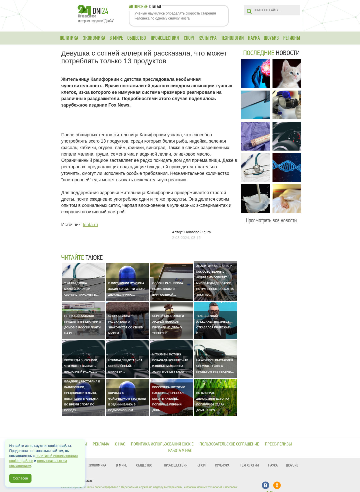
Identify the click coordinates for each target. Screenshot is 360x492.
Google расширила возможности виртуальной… (167, 289)
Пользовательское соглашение (229, 444)
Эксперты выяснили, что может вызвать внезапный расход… (81, 366)
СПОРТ (189, 38)
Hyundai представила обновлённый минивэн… (125, 366)
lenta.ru (90, 224)
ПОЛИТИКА (69, 38)
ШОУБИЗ (271, 38)
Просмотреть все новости (271, 220)
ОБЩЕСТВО (136, 38)
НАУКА (254, 38)
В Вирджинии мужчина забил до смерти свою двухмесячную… (126, 289)
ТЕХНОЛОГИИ (232, 38)
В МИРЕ (116, 38)
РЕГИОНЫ (291, 38)
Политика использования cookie (162, 444)
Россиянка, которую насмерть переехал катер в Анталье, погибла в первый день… (168, 399)
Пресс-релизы (278, 444)
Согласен (20, 478)
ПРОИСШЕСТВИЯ (165, 38)
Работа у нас (180, 450)
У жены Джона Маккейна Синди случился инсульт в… (81, 289)
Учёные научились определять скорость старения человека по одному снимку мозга (175, 15)
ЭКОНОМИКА (94, 38)
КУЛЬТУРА (207, 38)
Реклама (101, 444)
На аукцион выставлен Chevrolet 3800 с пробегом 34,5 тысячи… (215, 366)
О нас (120, 444)
